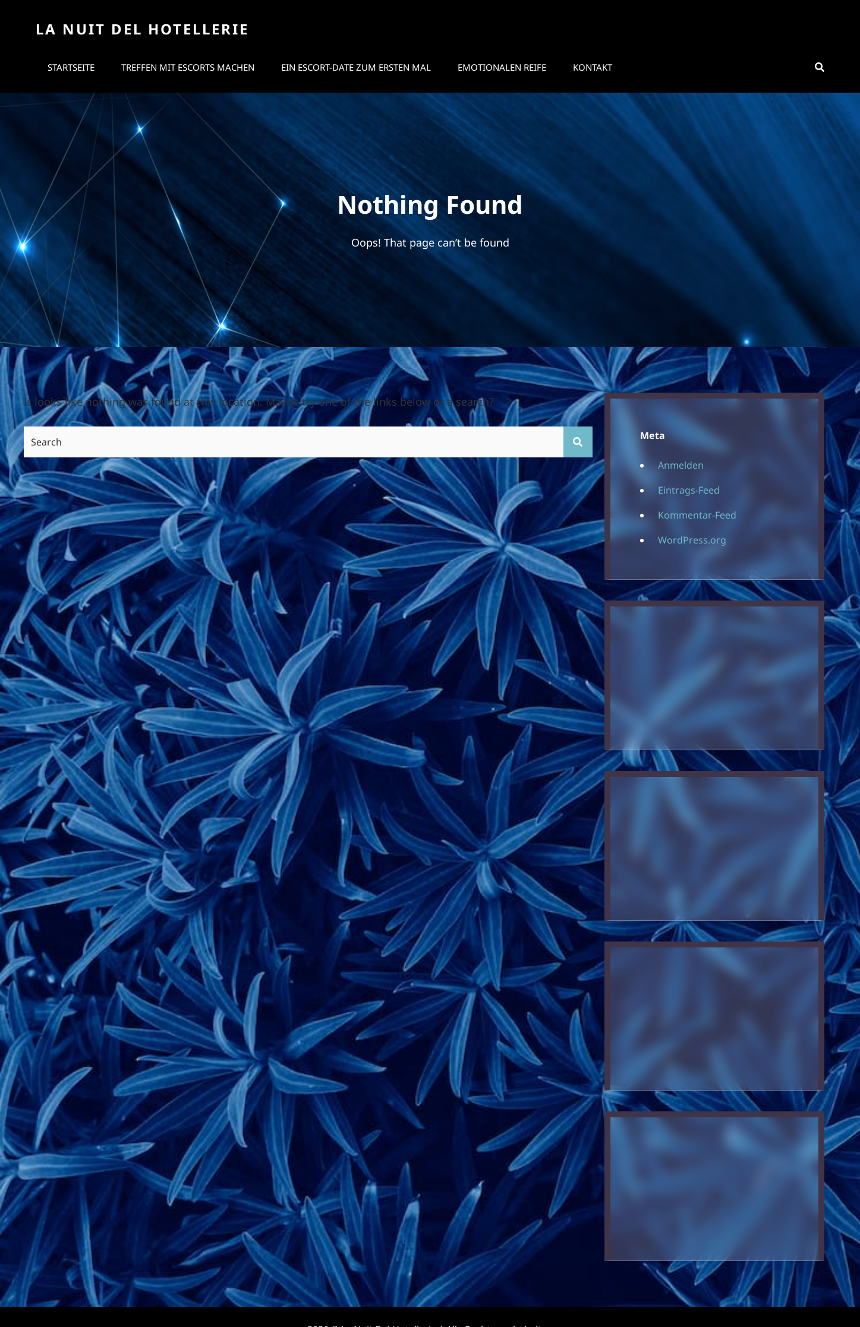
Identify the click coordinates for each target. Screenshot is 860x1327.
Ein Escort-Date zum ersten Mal (356, 67)
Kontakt (592, 67)
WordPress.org (692, 539)
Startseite (71, 67)
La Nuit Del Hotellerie (142, 29)
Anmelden (681, 465)
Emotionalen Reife (502, 67)
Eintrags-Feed (689, 490)
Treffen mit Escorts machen (187, 67)
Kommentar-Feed (697, 515)
